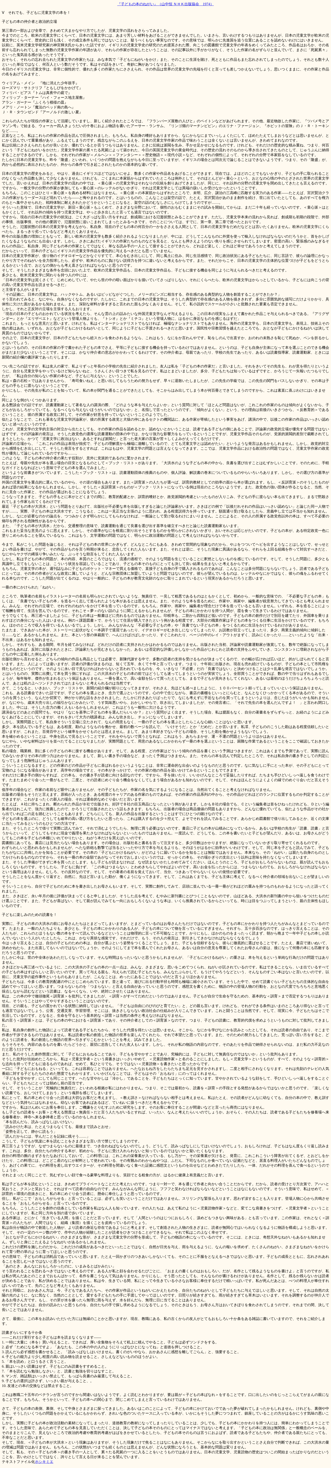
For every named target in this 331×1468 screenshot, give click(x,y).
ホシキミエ (44, 1462)
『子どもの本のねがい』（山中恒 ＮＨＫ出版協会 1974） (165, 4)
